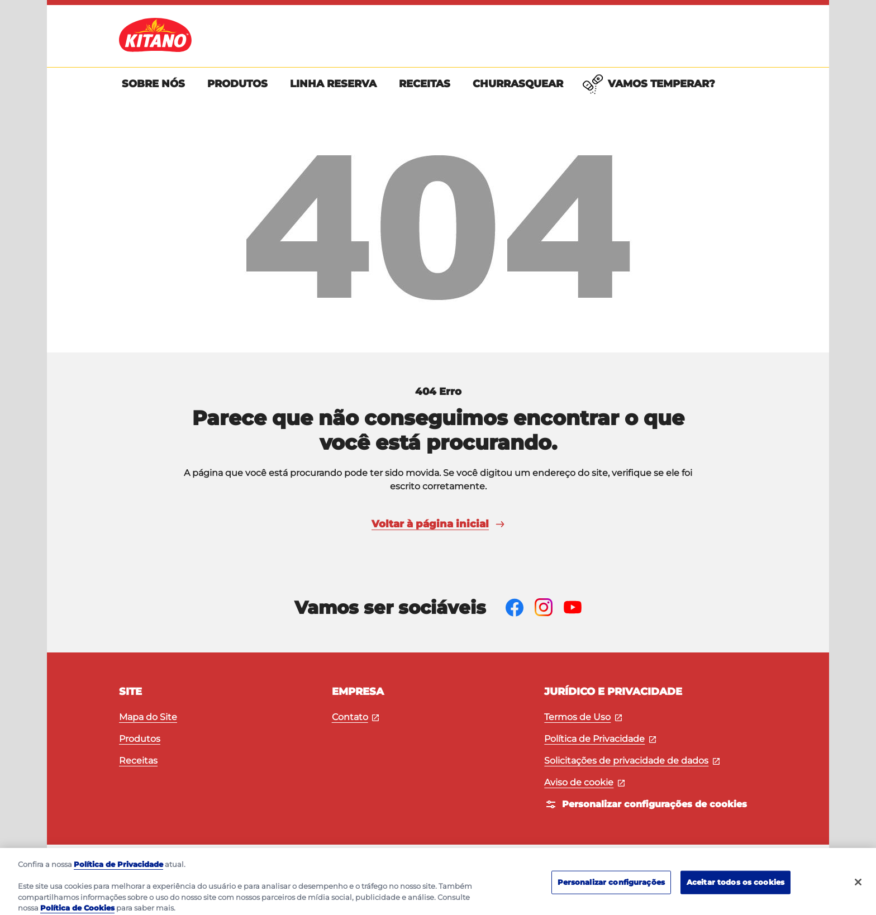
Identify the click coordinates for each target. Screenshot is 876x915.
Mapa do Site (148, 717)
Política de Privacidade (600, 738)
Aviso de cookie (584, 782)
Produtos (139, 738)
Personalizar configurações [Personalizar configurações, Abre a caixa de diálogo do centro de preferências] (611, 894)
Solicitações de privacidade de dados (632, 760)
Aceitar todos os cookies (735, 894)
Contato (355, 717)
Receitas (138, 760)
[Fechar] (858, 895)
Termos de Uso (583, 717)
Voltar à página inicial (438, 524)
